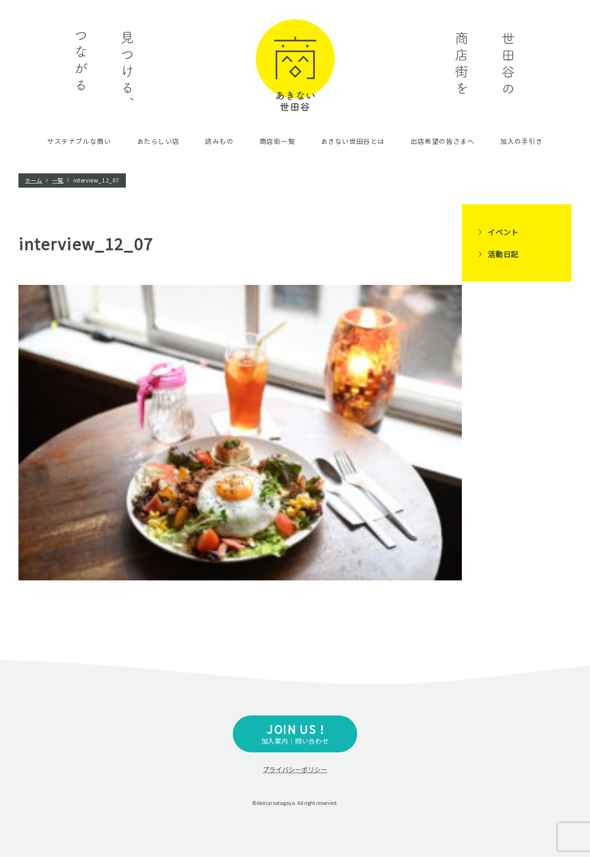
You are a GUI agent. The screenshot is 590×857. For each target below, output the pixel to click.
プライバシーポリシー (295, 769)
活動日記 (503, 254)
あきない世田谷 (295, 65)
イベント (503, 231)
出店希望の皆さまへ (443, 141)
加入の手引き (521, 141)
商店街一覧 (277, 141)
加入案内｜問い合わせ (295, 733)
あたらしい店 (158, 141)
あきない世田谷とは (353, 141)
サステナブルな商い (79, 141)
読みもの (219, 141)
